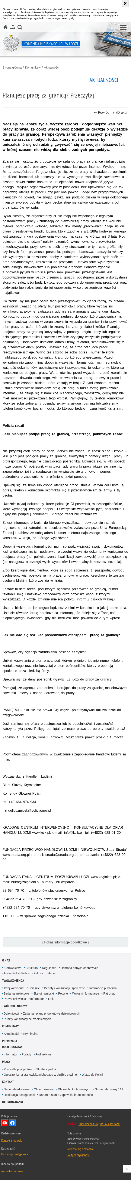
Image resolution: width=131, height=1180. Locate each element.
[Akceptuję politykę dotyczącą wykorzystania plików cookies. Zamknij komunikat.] (125, 3)
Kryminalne (30, 1033)
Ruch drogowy (12, 1047)
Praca (6, 1061)
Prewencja (9, 1041)
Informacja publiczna (102, 988)
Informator (37, 999)
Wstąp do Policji (92, 1074)
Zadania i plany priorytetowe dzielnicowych (51, 1013)
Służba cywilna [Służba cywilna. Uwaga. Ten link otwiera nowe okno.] (46, 1069)
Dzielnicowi (11, 1013)
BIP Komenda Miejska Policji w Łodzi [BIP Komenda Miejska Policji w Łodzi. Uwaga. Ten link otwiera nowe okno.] (99, 1124)
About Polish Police (17, 973)
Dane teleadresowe (17, 1089)
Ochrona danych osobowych (79, 968)
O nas (6, 960)
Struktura (32, 968)
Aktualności (51, 67)
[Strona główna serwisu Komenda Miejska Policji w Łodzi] (5, 27)
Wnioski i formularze (85, 993)
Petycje (63, 993)
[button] (123, 27)
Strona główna (12, 67)
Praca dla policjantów (18, 1069)
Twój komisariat (14, 988)
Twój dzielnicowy (14, 1006)
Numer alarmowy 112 (109, 1089)
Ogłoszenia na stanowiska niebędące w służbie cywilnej (41, 1074)
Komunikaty (33, 67)
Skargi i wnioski (43, 993)
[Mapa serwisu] (12, 27)
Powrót (101, 112)
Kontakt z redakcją (11, 1140)
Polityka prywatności (78, 1155)
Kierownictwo (12, 968)
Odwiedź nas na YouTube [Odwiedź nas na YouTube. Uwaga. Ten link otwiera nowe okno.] (4, 1123)
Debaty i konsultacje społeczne (64, 988)
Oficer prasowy (44, 1089)
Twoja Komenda (13, 980)
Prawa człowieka (15, 999)
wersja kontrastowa (12, 1171)
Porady (26, 1054)
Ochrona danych (14, 1102)
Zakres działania (44, 973)
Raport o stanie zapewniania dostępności (66, 1095)
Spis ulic (34, 988)
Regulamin (49, 968)
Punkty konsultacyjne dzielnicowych (27, 1019)
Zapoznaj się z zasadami (80, 1149)
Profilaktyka (43, 1054)
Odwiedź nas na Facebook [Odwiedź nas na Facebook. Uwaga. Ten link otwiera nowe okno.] (12, 1123)
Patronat (109, 993)
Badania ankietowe (16, 993)
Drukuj (120, 112)
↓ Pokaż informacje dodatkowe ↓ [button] (65, 942)
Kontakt (8, 1082)
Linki (51, 999)
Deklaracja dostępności (19, 1095)
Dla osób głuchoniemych (74, 1089)
